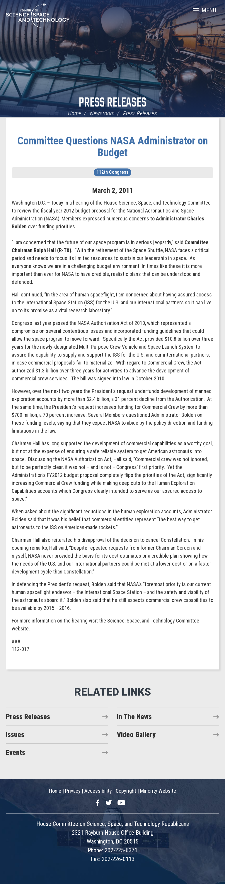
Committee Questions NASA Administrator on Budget (112, 147)
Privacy (73, 791)
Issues (15, 735)
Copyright (126, 791)
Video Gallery (136, 735)
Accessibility (98, 791)
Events (15, 752)
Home (74, 113)
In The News (134, 717)
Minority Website (158, 791)
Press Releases (112, 103)
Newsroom (102, 113)
